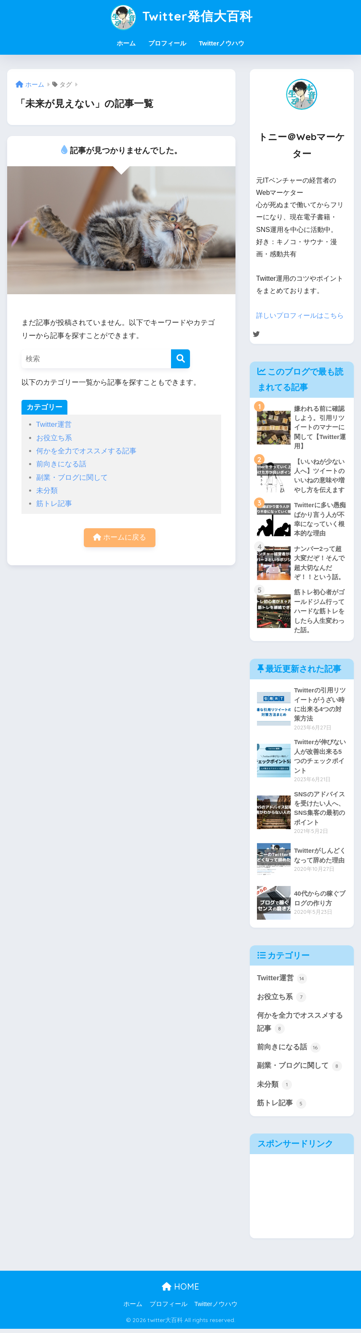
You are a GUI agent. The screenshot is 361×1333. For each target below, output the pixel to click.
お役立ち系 (54, 438)
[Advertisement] (302, 1200)
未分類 (47, 491)
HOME (180, 1290)
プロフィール (167, 43)
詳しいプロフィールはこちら (300, 315)
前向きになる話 (61, 464)
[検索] (180, 358)
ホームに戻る (119, 538)
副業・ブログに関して (72, 478)
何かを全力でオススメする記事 (86, 451)
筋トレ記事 (54, 504)
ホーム (126, 43)
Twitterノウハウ (221, 43)
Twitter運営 (54, 424)
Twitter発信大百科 (180, 16)
